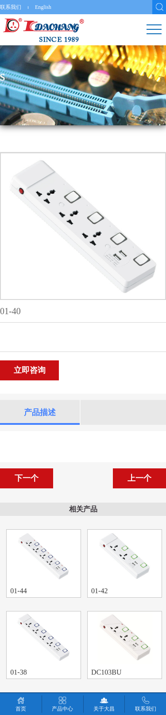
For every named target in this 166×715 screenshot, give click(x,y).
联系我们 (10, 7)
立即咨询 (30, 370)
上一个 (139, 478)
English (43, 7)
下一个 (27, 478)
